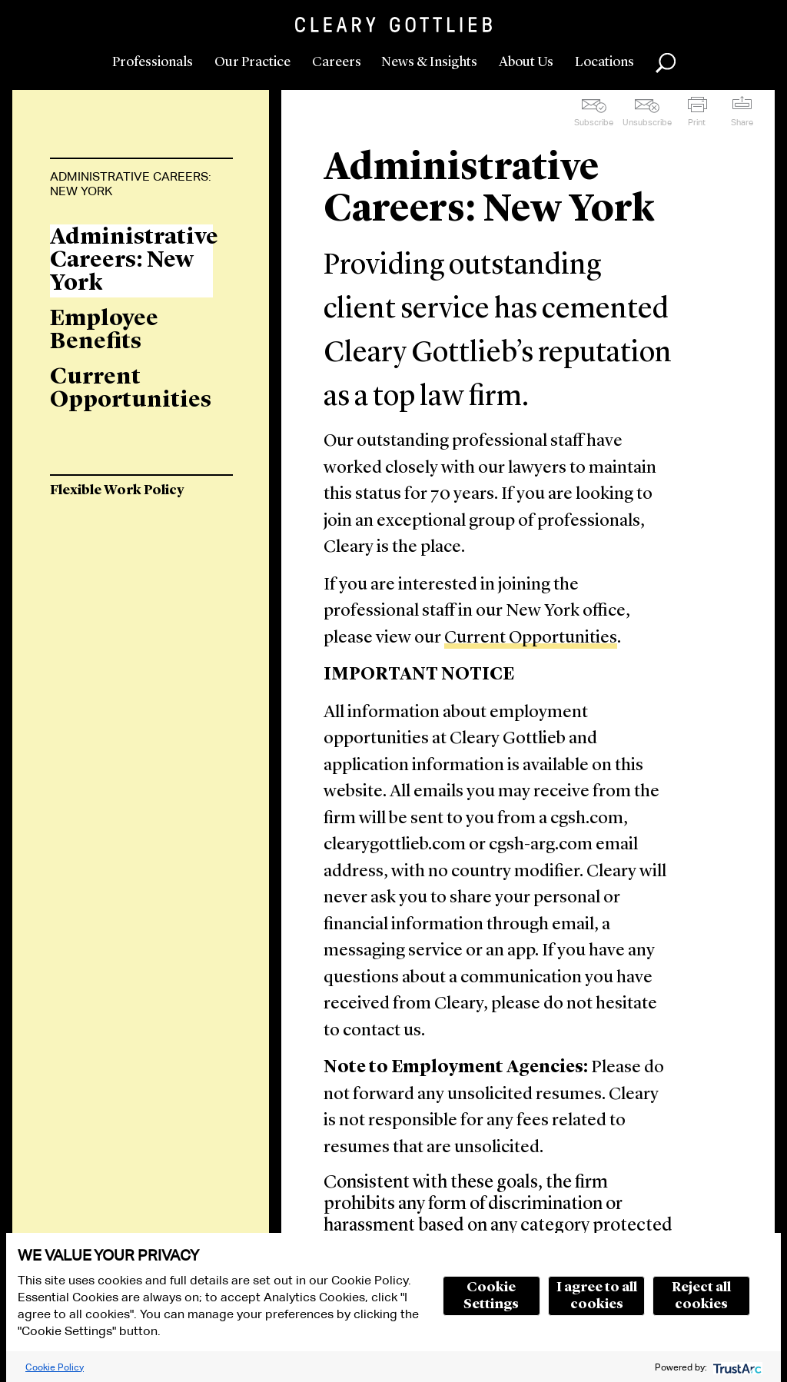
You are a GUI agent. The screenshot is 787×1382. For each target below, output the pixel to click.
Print (697, 122)
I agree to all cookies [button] (596, 1296)
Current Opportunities (530, 638)
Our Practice (252, 62)
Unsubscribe (647, 122)
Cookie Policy (54, 1367)
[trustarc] (736, 1367)
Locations (604, 62)
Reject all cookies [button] (701, 1296)
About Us (526, 62)
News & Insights (429, 62)
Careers (336, 62)
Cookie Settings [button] (491, 1296)
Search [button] (666, 63)
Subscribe (593, 122)
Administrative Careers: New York (130, 183)
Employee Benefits (104, 330)
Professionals (152, 62)
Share (742, 122)
